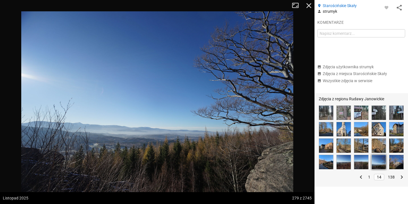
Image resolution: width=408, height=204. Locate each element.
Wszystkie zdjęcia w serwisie (344, 80)
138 (391, 177)
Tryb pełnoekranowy (297, 5)
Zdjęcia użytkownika (345, 67)
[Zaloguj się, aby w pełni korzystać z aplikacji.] (386, 7)
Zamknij (308, 5)
